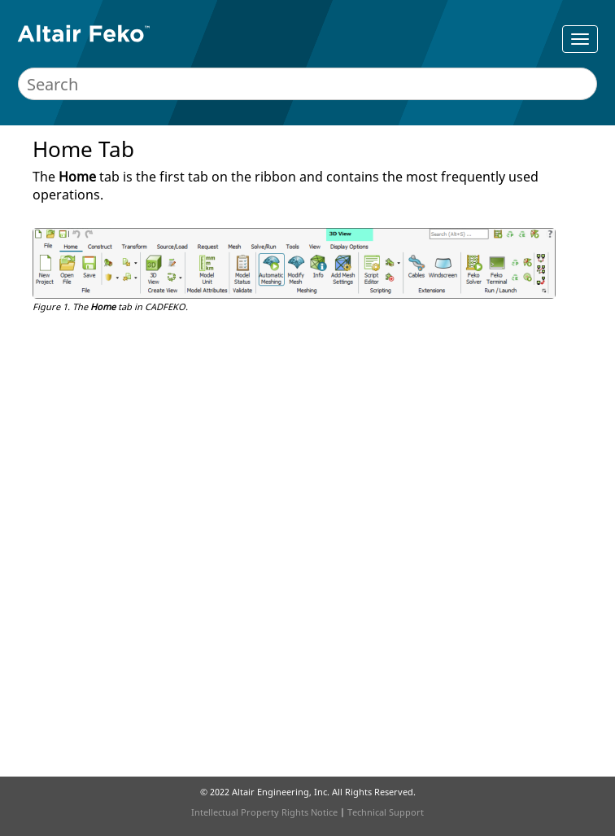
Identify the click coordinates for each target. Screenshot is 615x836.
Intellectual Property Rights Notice (264, 812)
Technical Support (385, 812)
